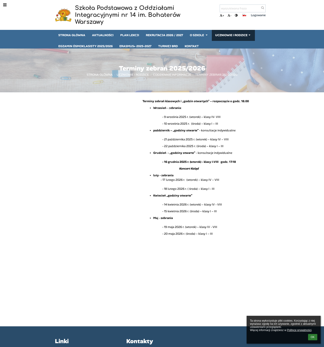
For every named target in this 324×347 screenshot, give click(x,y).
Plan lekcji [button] (129, 35)
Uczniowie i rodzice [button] (233, 35)
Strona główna (100, 75)
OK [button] (313, 337)
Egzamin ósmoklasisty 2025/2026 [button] (85, 46)
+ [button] (222, 15)
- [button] (229, 15)
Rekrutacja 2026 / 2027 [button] (164, 35)
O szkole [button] (199, 35)
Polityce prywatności (299, 330)
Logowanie (258, 15)
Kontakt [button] (192, 46)
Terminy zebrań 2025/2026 (216, 75)
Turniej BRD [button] (168, 46)
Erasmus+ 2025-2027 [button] (135, 46)
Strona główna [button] (71, 35)
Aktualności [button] (103, 35)
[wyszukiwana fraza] (243, 8)
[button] (244, 15)
